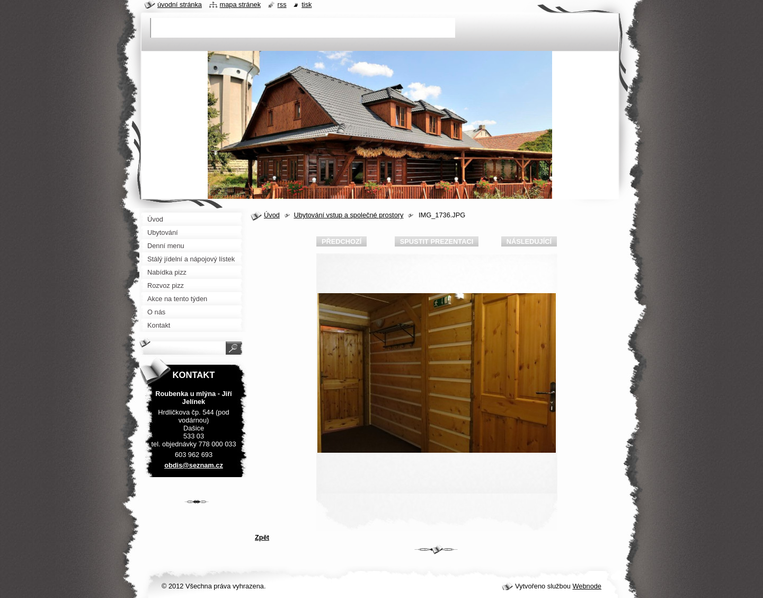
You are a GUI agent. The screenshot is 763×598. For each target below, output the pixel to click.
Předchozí (341, 241)
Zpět (262, 537)
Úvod (272, 215)
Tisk (306, 4)
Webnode (586, 586)
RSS (282, 4)
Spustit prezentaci (436, 241)
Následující (529, 241)
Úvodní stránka (179, 4)
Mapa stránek (240, 4)
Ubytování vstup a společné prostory (348, 215)
